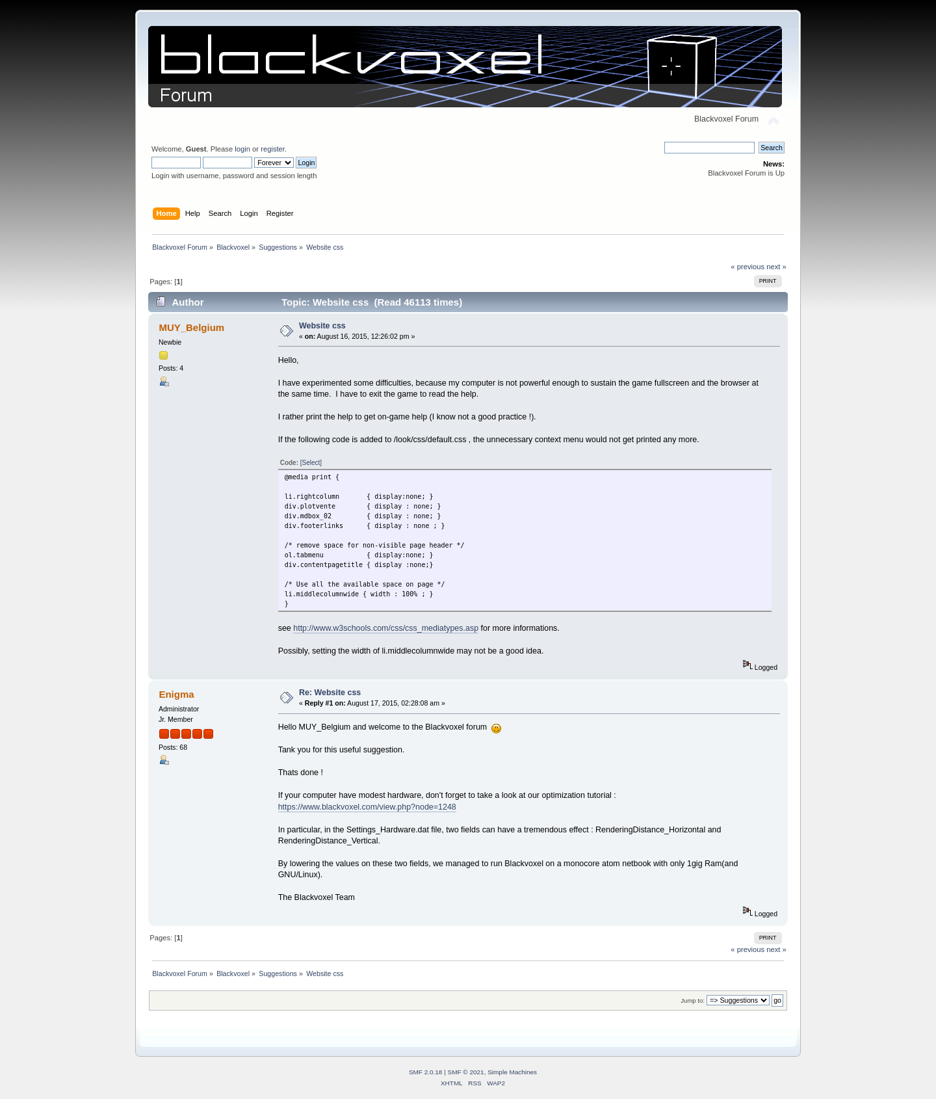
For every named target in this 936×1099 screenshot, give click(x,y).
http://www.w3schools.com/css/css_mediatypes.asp (385, 628)
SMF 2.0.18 (426, 1072)
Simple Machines (512, 1072)
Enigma (176, 694)
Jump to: (693, 1000)
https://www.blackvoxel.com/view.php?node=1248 (367, 807)
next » (776, 267)
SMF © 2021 (466, 1072)
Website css (322, 325)
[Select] (311, 462)
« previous (747, 267)
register (273, 149)
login (242, 149)
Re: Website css (330, 692)
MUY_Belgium (191, 327)
